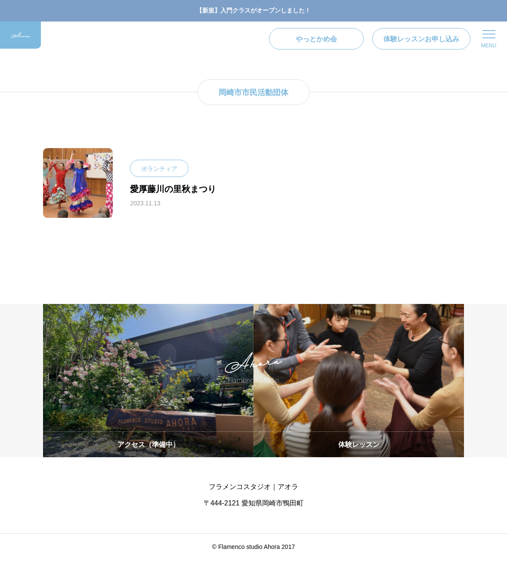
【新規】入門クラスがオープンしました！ (253, 10)
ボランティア (159, 176)
